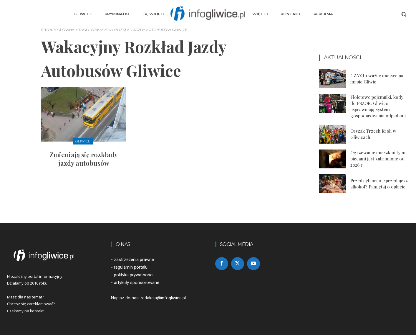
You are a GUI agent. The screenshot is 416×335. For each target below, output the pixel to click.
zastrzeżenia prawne (134, 259)
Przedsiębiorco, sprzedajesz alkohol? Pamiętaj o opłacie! (379, 184)
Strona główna (57, 29)
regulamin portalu (130, 267)
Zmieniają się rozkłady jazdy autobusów (83, 159)
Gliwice (82, 141)
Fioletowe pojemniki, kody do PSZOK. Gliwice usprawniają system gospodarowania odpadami (378, 106)
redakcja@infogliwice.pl (163, 297)
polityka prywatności (133, 274)
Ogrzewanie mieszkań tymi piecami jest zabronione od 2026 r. (377, 159)
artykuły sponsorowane (136, 282)
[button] (403, 14)
